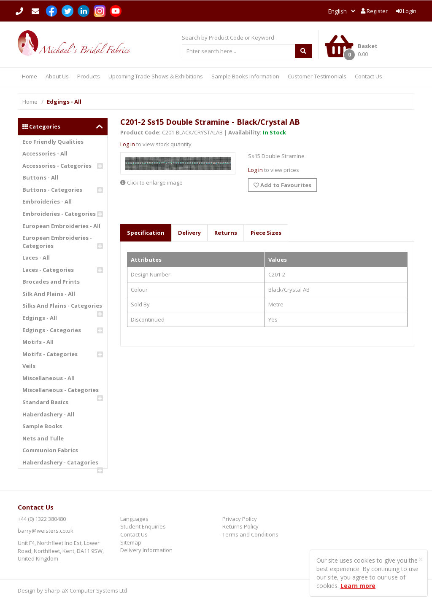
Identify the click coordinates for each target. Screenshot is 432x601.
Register (374, 11)
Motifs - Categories (50, 354)
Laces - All (36, 257)
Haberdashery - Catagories (60, 462)
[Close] (420, 559)
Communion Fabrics (50, 450)
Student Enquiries (143, 526)
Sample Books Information (245, 76)
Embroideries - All (47, 201)
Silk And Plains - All (48, 294)
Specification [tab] (146, 232)
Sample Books (42, 426)
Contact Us (368, 76)
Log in (127, 144)
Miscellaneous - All (48, 378)
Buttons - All (40, 177)
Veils (28, 366)
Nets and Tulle (43, 438)
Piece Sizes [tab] (266, 232)
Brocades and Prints (51, 281)
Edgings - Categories (51, 330)
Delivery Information (146, 550)
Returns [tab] (225, 232)
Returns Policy (240, 526)
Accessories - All (45, 153)
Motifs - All (38, 342)
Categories (62, 126)
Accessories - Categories (57, 165)
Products (88, 76)
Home (29, 76)
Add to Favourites (282, 185)
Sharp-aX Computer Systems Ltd (85, 590)
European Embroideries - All (61, 226)
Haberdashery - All (48, 414)
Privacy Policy (239, 519)
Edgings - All (39, 318)
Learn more (357, 586)
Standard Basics (45, 402)
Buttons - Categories (52, 189)
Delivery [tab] (189, 232)
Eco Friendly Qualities (53, 141)
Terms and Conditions (250, 534)
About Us (57, 76)
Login (406, 11)
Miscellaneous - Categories (60, 390)
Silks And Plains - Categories (62, 305)
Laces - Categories (48, 270)
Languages (134, 519)
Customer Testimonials (317, 76)
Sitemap (130, 542)
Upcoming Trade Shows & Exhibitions (155, 76)
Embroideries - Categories (59, 213)
